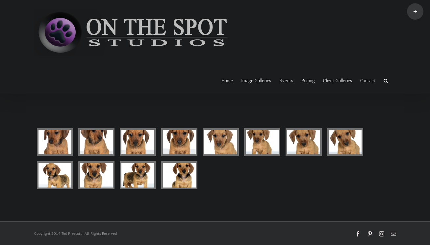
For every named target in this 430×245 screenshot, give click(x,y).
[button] (386, 80)
